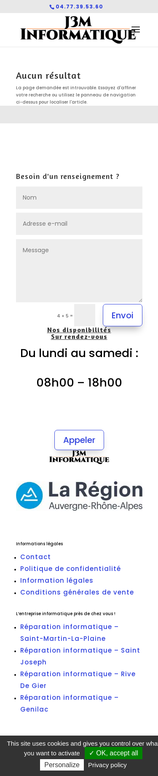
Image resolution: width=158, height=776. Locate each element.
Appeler (79, 440)
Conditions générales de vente (77, 592)
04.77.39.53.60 (79, 6)
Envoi (123, 315)
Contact (35, 556)
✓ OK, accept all (113, 753)
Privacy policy (107, 764)
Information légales (57, 580)
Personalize (62, 764)
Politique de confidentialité (70, 568)
